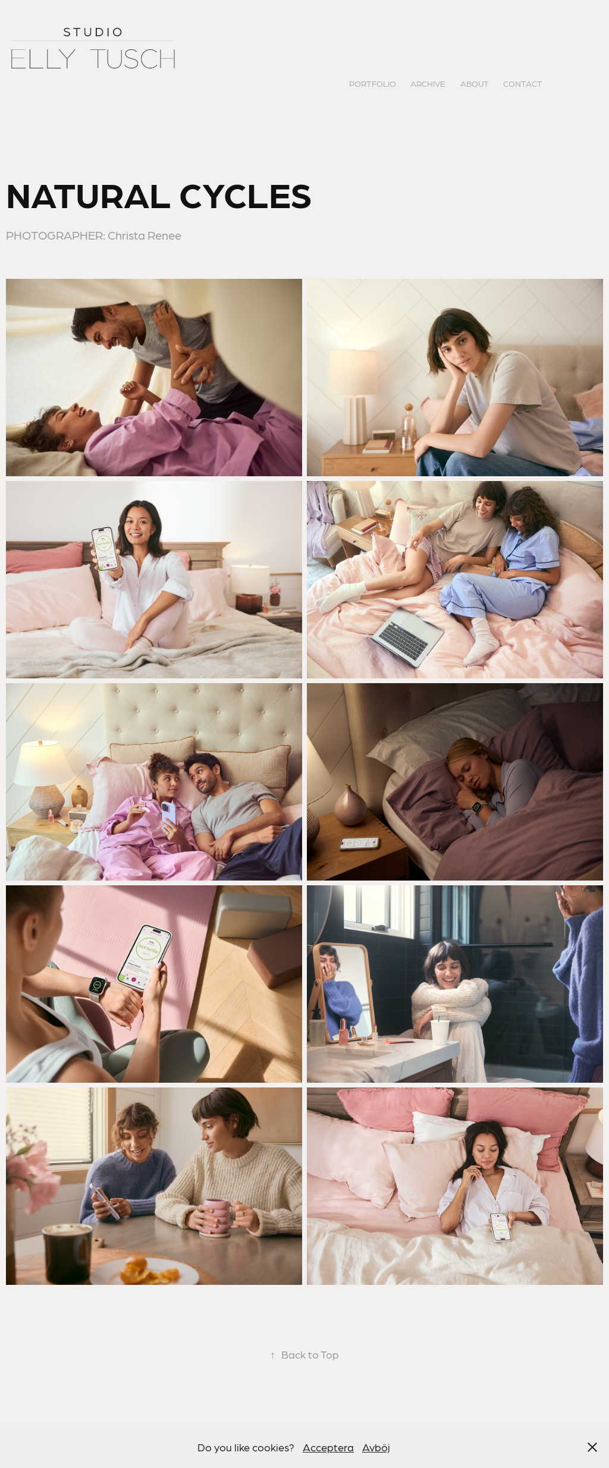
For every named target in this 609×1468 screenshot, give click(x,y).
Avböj (376, 1447)
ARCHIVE (427, 83)
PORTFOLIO (372, 83)
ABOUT (474, 83)
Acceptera (328, 1447)
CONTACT (522, 83)
